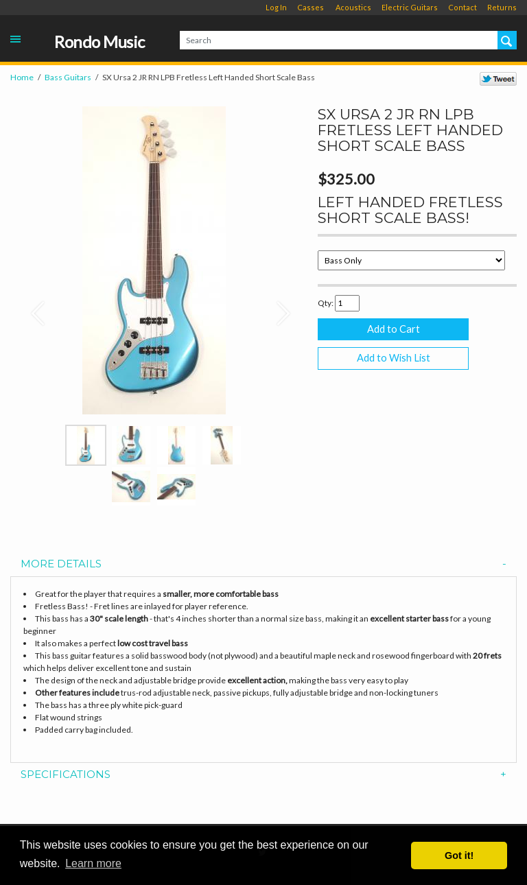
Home (22, 77)
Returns (502, 7)
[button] (32, 306)
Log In (276, 7)
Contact (462, 7)
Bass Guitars (68, 77)
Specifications (263, 775)
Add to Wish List (393, 358)
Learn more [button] (93, 863)
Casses (310, 7)
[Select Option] (411, 260)
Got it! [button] (459, 855)
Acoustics (353, 7)
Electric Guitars (410, 7)
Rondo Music (99, 42)
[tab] (263, 564)
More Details (263, 564)
